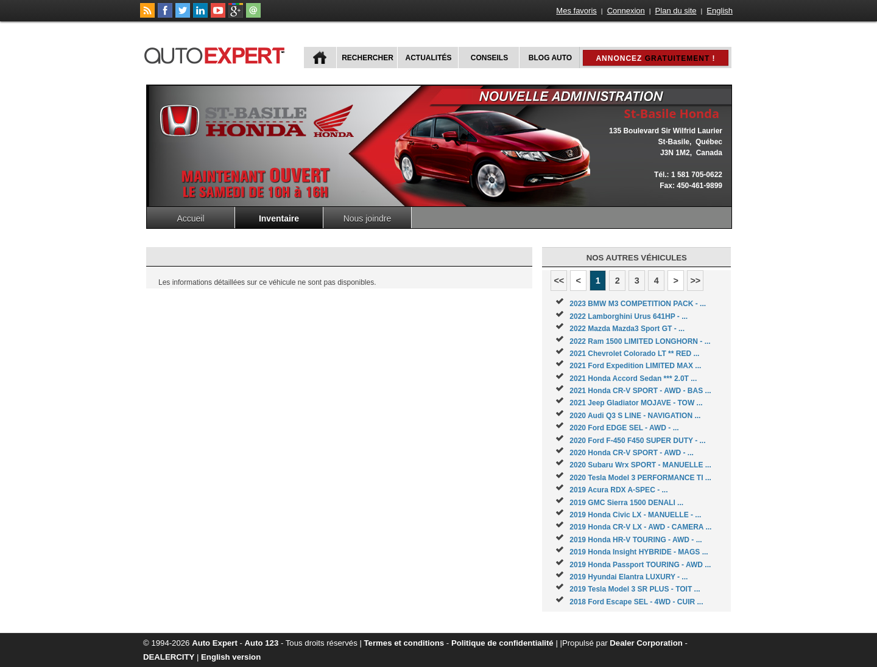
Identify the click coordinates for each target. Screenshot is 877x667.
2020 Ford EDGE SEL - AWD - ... (623, 428)
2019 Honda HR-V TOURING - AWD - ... (635, 540)
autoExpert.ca (217, 53)
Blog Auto (550, 58)
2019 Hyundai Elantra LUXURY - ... (628, 577)
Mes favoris (576, 10)
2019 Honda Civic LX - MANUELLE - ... (635, 515)
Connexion (626, 10)
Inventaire (279, 218)
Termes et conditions (404, 643)
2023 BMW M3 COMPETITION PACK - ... (637, 303)
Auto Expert (215, 643)
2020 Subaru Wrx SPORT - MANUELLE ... (640, 465)
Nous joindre (367, 218)
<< (559, 280)
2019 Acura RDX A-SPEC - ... (618, 490)
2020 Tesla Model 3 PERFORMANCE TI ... (640, 477)
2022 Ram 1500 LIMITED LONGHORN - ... (639, 341)
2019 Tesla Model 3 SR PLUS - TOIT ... (634, 589)
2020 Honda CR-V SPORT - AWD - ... (631, 453)
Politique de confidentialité (502, 643)
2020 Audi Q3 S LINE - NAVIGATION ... (634, 415)
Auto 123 (262, 643)
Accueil (190, 218)
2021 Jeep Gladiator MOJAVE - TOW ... (635, 403)
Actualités (429, 58)
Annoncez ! (655, 58)
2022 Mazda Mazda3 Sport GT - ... (627, 328)
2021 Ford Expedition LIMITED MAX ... (635, 365)
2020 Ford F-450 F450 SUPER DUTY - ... (637, 440)
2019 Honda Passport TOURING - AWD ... (640, 564)
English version (231, 657)
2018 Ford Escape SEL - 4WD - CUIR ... (636, 602)
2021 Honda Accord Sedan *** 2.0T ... (633, 378)
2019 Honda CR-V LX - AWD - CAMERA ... (640, 527)
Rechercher (367, 58)
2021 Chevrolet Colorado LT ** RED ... (634, 353)
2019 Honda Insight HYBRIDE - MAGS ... (638, 552)
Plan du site (676, 10)
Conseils (489, 58)
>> (695, 280)
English (719, 10)
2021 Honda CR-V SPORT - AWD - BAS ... (640, 390)
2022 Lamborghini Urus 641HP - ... (628, 316)
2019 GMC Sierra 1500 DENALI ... (626, 502)
